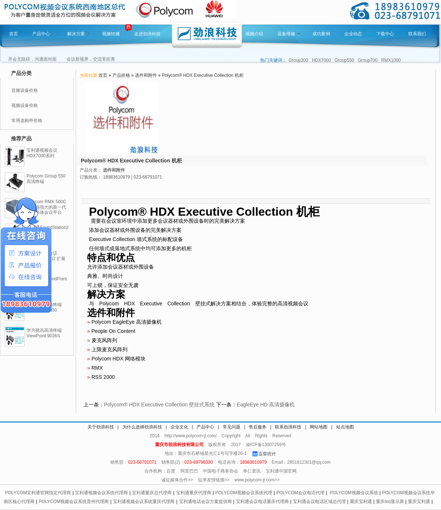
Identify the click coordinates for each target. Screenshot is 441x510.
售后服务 (257, 427)
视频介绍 (254, 33)
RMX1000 (391, 60)
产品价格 (121, 75)
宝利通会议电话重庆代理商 (262, 501)
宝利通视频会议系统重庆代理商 (144, 501)
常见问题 (231, 427)
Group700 (367, 60)
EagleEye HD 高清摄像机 (266, 404)
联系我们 (417, 33)
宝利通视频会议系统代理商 (101, 492)
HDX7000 (321, 60)
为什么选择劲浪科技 (142, 427)
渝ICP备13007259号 (266, 444)
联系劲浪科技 (288, 427)
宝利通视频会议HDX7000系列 (41, 153)
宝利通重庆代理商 (193, 492)
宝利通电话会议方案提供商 (205, 501)
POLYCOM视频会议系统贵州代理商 (74, 501)
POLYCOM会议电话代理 (300, 492)
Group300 (298, 60)
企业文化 (179, 427)
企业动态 (353, 33)
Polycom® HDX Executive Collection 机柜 (202, 75)
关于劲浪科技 (100, 427)
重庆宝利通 (361, 501)
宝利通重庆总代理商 (152, 492)
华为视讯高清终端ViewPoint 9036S (44, 333)
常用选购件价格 (26, 120)
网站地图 (318, 427)
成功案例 (321, 33)
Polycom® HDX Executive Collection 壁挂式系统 (159, 404)
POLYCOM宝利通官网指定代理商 (38, 492)
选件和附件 (146, 75)
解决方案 (78, 33)
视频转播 (111, 33)
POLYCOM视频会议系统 (354, 492)
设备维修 (288, 33)
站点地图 (345, 427)
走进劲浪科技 (147, 33)
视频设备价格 (24, 105)
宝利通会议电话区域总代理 (319, 501)
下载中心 (385, 33)
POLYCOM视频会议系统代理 (243, 492)
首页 (13, 33)
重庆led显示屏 (390, 501)
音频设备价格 (24, 90)
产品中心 (43, 33)
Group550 (344, 60)
